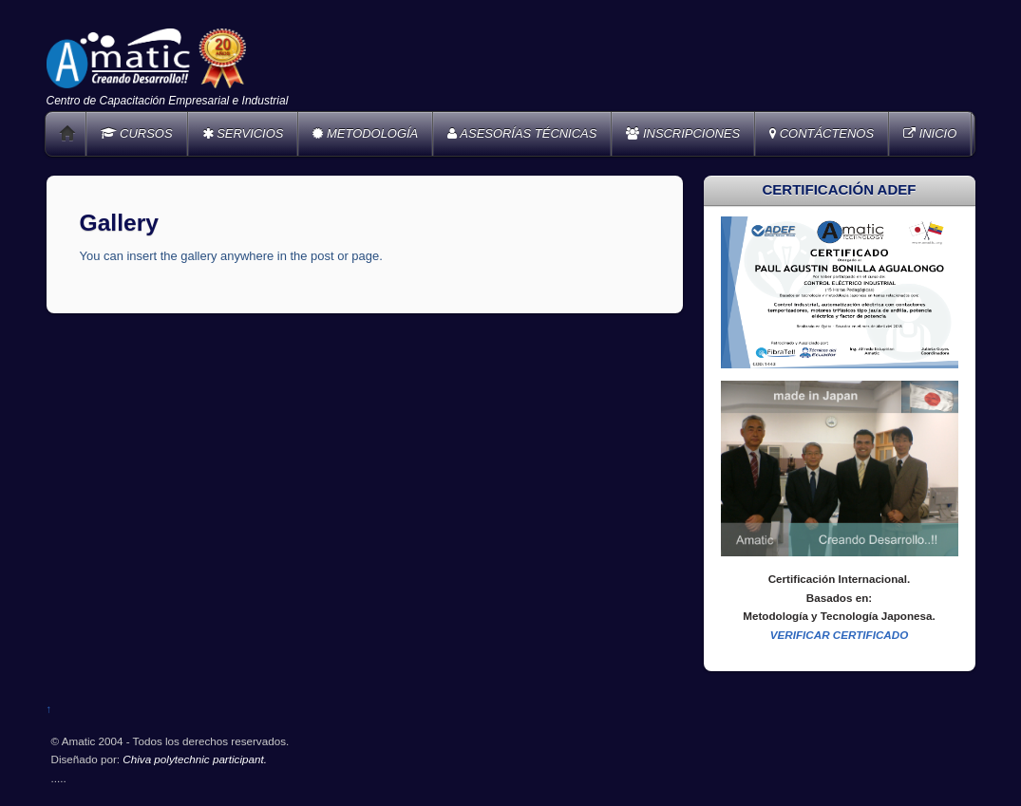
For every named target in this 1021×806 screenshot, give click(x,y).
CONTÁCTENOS (821, 133)
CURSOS (137, 133)
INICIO (929, 133)
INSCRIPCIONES (683, 133)
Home (67, 134)
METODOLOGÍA (365, 133)
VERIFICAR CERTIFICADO (839, 634)
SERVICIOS (243, 133)
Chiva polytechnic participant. (195, 759)
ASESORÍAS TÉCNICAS (521, 133)
